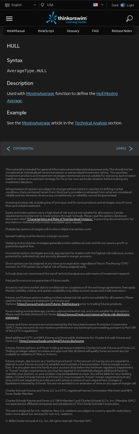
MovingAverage (40, 93)
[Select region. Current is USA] (71, 5)
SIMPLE (124, 148)
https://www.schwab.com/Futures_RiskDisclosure (48, 304)
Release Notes (122, 31)
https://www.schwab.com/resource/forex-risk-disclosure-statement (68, 315)
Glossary (73, 31)
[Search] (129, 18)
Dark (115, 5)
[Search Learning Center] (124, 18)
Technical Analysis (91, 122)
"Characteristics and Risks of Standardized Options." (60, 219)
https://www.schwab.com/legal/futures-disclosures (51, 340)
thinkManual (16, 31)
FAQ (95, 31)
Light (130, 5)
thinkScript (46, 31)
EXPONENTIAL (20, 148)
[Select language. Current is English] (20, 5)
